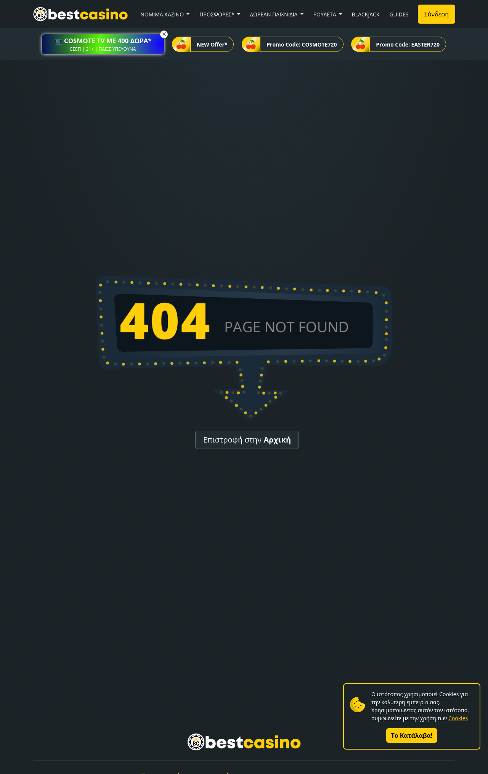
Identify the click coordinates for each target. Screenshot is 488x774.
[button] (103, 44)
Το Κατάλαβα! (412, 735)
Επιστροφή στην (247, 439)
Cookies (458, 718)
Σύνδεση (436, 14)
